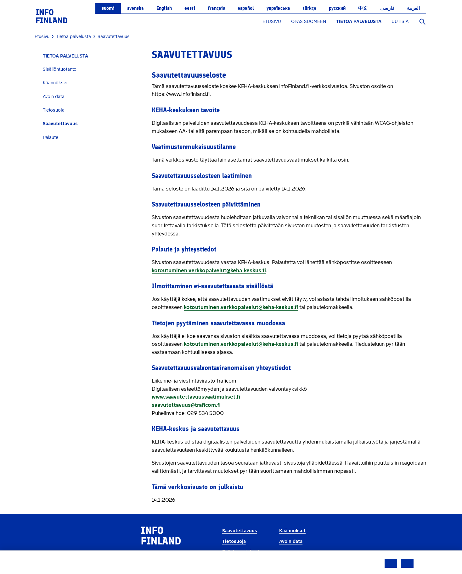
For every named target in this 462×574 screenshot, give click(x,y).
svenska (135, 8)
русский (337, 8)
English (164, 8)
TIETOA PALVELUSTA (358, 21)
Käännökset (55, 83)
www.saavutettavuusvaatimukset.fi (196, 397)
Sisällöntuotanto (59, 69)
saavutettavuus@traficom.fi (186, 405)
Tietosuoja (54, 110)
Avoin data (54, 96)
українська (278, 8)
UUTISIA (400, 21)
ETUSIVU (271, 21)
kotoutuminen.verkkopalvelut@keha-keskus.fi (209, 270)
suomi (108, 8)
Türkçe (309, 8)
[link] (51, 16)
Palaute (50, 137)
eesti (189, 8)
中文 (363, 8)
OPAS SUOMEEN (308, 21)
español (246, 8)
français (216, 8)
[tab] (90, 69)
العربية (413, 8)
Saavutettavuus (60, 123)
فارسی (387, 8)
